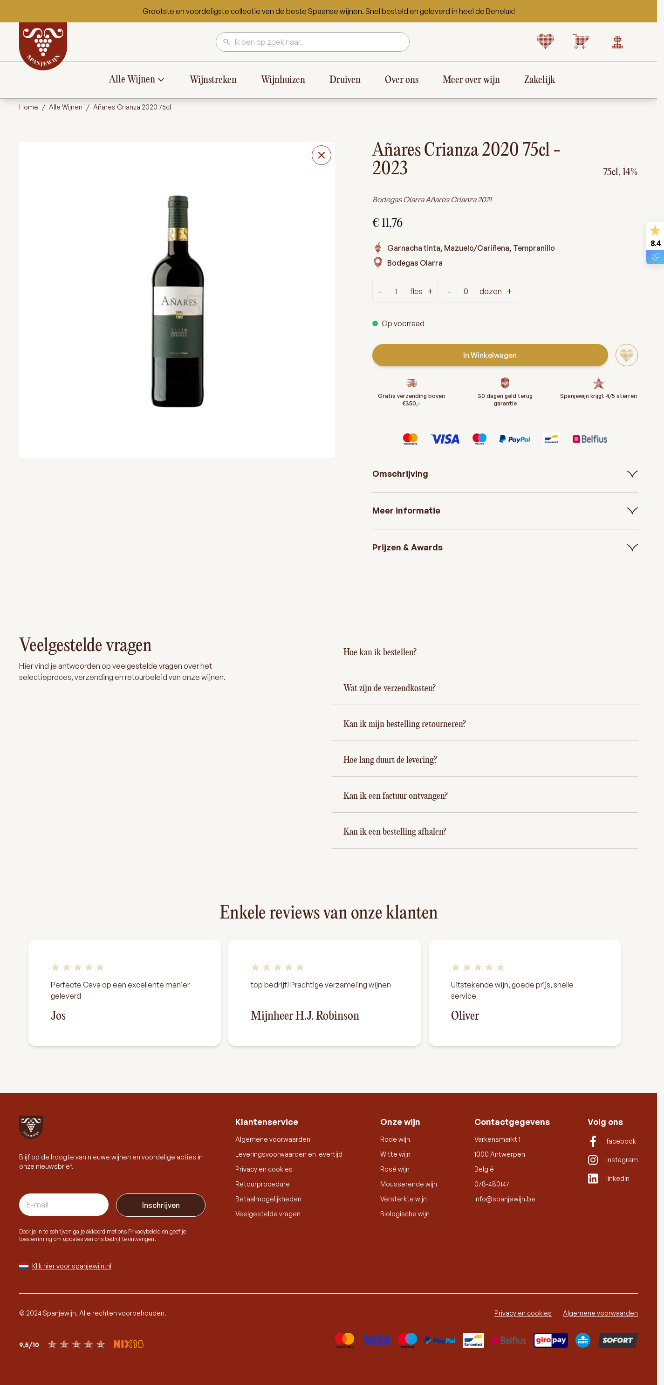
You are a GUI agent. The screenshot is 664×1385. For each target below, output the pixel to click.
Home (28, 107)
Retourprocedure (262, 1184)
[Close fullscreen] (321, 155)
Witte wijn (395, 1154)
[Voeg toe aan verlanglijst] (627, 355)
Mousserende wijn (408, 1184)
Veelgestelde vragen (268, 1214)
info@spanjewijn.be (504, 1199)
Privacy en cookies (264, 1169)
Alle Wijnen (132, 79)
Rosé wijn (395, 1169)
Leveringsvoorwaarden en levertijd (288, 1154)
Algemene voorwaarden (272, 1139)
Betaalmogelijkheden (268, 1199)
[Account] (617, 42)
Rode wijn (395, 1139)
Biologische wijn (405, 1214)
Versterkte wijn (403, 1199)
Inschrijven (161, 1205)
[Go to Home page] (43, 46)
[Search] (227, 42)
